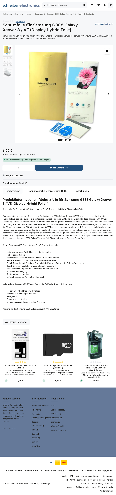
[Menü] (92, 5)
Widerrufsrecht (57, 426)
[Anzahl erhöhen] (31, 168)
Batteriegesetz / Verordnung (58, 412)
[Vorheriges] (20, 94)
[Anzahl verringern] (6, 168)
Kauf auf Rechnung (36, 436)
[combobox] (64, 5)
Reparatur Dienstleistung (38, 424)
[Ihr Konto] (104, 5)
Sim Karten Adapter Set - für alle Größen (20, 367)
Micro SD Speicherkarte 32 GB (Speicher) (58, 367)
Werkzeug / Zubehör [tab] (16, 322)
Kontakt (35, 442)
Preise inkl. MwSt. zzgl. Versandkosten (19, 154)
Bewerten (20, 21)
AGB (53, 406)
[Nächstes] (108, 94)
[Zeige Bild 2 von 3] (66, 140)
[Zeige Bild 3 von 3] (70, 140)
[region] (58, 94)
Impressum (55, 422)
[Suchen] (84, 5)
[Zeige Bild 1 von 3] (60, 140)
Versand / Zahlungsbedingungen (41, 416)
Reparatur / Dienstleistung (92, 484)
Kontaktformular (9, 428)
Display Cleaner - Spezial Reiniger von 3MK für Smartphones (96, 368)
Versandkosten (50, 470)
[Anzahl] (18, 168)
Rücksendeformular (40, 406)
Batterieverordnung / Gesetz (88, 476)
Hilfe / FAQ (36, 410)
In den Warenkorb (59, 168)
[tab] (13, 191)
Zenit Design (45, 484)
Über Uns (36, 446)
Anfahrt (35, 430)
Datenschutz (56, 418)
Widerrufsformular (59, 430)
